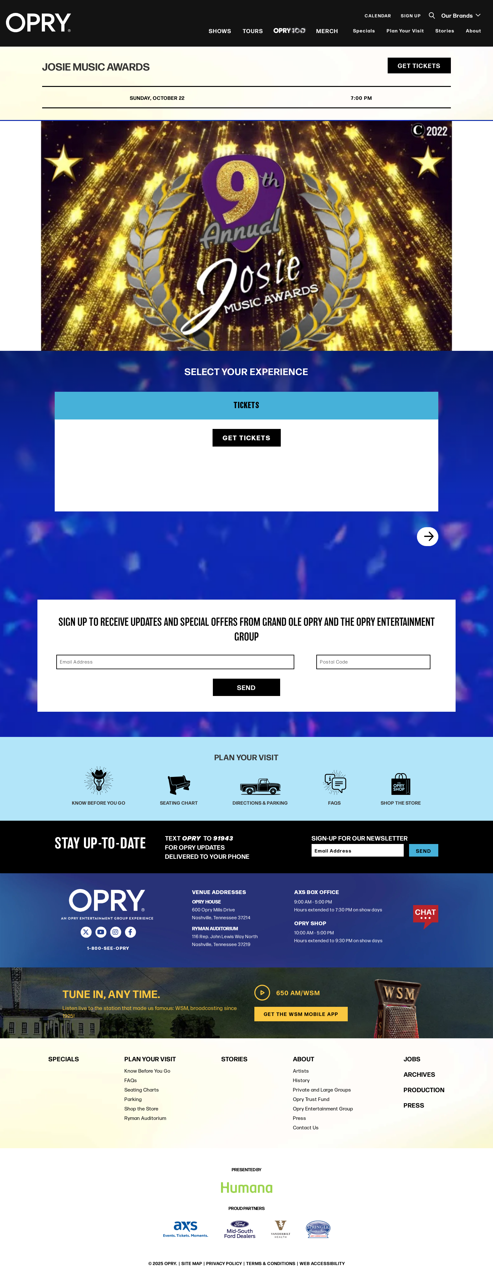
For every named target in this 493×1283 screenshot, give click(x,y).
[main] (246, 380)
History (301, 1082)
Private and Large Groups (322, 1092)
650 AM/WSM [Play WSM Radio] (286, 994)
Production (424, 1091)
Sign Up (411, 16)
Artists (301, 1073)
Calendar (377, 16)
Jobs (412, 1060)
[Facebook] (130, 934)
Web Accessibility (322, 1263)
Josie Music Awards (97, 68)
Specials (364, 31)
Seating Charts (142, 1092)
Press (299, 1120)
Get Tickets (419, 67)
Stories (444, 31)
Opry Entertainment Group (323, 1111)
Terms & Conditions (271, 1263)
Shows (219, 31)
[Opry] (38, 23)
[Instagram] (115, 934)
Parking (133, 1101)
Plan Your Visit (405, 31)
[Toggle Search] (432, 16)
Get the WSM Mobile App (300, 1015)
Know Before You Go (147, 1073)
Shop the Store (141, 1111)
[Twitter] (85, 934)
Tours (252, 31)
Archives (419, 1076)
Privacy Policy (224, 1263)
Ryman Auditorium (145, 1120)
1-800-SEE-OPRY (108, 950)
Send (246, 689)
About (473, 31)
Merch (327, 31)
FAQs (131, 1082)
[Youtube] (100, 934)
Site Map (191, 1263)
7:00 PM (348, 100)
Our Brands (460, 16)
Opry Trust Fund (311, 1101)
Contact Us (306, 1129)
